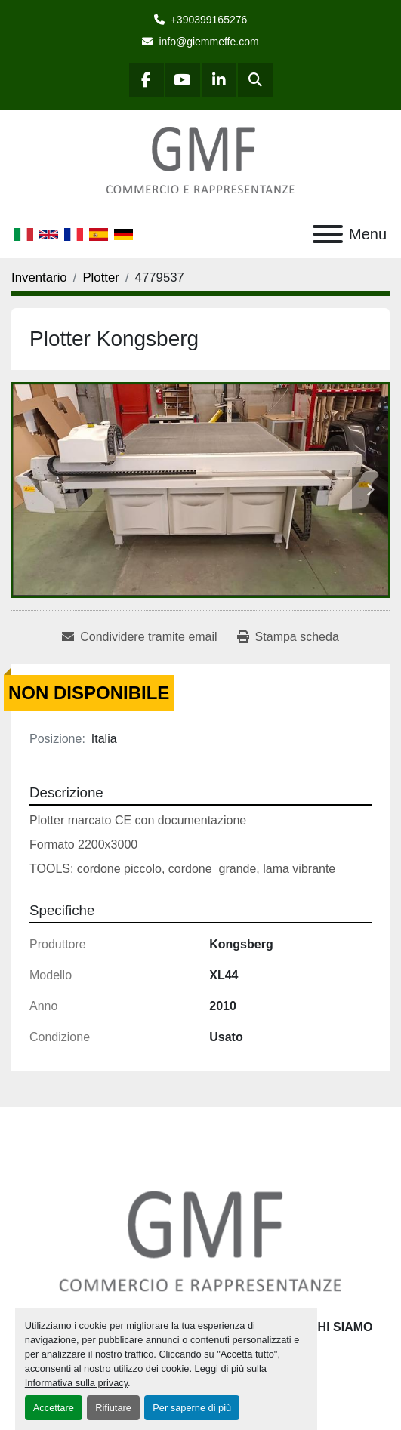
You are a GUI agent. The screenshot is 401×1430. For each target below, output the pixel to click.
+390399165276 (209, 20)
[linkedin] (219, 80)
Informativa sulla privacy (76, 1382)
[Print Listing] (288, 637)
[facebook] (146, 80)
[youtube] (183, 80)
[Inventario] (39, 277)
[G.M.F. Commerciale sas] (200, 1240)
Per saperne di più (192, 1407)
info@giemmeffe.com (208, 41)
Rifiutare (113, 1407)
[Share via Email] (139, 637)
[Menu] (328, 234)
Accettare (53, 1407)
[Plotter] (100, 277)
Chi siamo (340, 1327)
